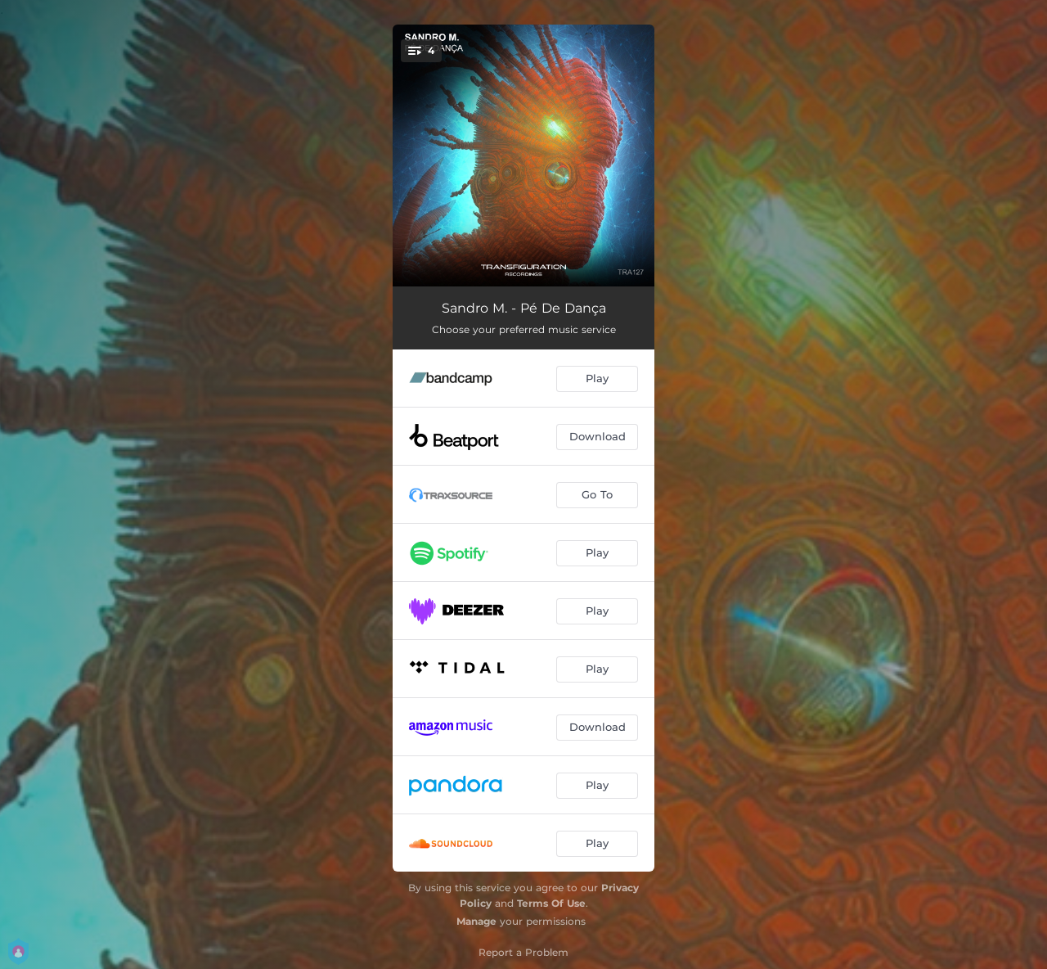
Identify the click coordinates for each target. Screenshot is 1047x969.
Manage (476, 921)
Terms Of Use (551, 903)
